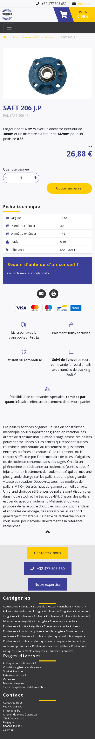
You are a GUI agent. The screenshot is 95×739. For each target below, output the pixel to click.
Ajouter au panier (69, 188)
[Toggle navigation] (9, 28)
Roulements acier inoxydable (50, 646)
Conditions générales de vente (22, 667)
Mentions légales (13, 683)
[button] (47, 531)
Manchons (65, 606)
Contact (84, 3)
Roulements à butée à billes (61, 626)
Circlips (25, 606)
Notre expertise (47, 584)
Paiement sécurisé (14, 675)
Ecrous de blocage (44, 606)
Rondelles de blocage (27, 611)
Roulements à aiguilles (58, 611)
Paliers (49, 37)
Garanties (9, 679)
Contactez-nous (47, 552)
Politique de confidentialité (19, 663)
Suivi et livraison (13, 671)
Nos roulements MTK (26, 37)
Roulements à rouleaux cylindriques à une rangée (34, 641)
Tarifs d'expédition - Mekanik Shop (24, 687)
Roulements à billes (30, 616)
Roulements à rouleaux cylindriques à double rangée (50, 636)
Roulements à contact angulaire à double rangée (33, 631)
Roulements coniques (31, 651)
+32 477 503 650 (47, 568)
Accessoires (10, 606)
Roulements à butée (62, 621)
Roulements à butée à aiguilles (22, 626)
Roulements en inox (60, 651)
